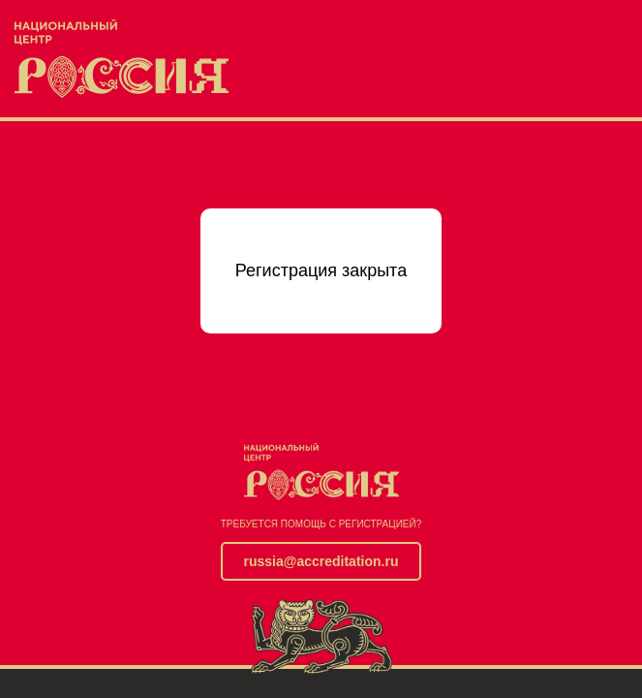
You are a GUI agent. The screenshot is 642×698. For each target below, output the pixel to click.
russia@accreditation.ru (321, 561)
